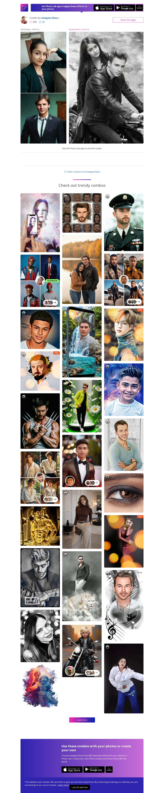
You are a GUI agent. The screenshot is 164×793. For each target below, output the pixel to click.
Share (128, 19)
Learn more (63, 785)
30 (42, 21)
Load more (82, 720)
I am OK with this (80, 787)
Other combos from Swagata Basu (82, 171)
